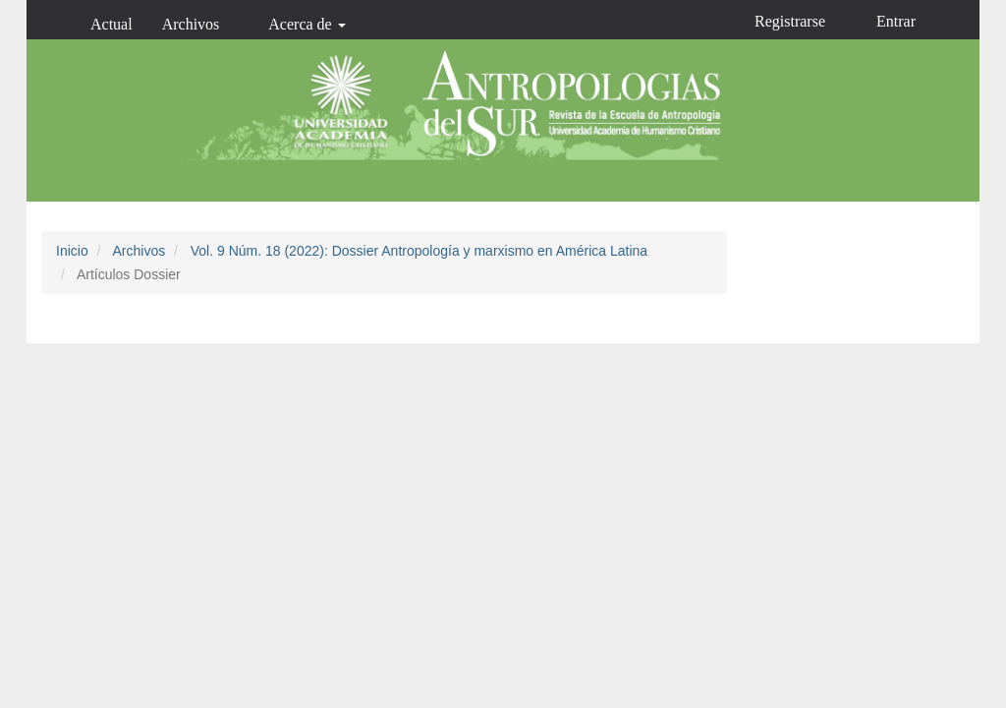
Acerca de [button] (306, 24)
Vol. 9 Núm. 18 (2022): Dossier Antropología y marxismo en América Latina (419, 251)
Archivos (191, 24)
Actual (111, 24)
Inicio (72, 251)
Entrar (896, 21)
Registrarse (789, 21)
